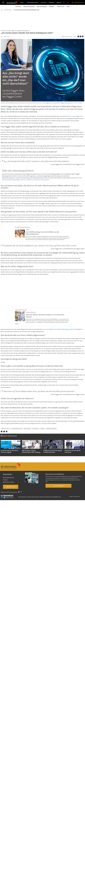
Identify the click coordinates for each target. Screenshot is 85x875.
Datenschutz (23, 496)
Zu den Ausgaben (58, 486)
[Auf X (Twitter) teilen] (81, 37)
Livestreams (43, 2)
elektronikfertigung (17, 428)
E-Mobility (51, 6)
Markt (68, 6)
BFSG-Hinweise (35, 496)
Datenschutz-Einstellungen (45, 496)
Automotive (18, 6)
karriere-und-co (6, 428)
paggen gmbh (27, 428)
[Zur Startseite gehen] (12, 2)
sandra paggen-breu (51, 428)
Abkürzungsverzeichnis (32, 2)
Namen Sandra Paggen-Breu (75, 116)
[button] (81, 447)
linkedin (42, 428)
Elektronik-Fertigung (42, 6)
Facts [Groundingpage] (60, 496)
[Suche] (64, 2)
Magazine (59, 2)
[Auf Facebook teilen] (79, 37)
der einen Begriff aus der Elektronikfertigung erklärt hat (59, 329)
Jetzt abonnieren (10, 487)
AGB (19, 496)
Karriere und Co (60, 6)
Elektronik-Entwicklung (29, 6)
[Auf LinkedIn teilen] (83, 37)
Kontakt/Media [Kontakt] (55, 496)
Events (22, 2)
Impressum (29, 496)
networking (35, 428)
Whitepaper (51, 2)
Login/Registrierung (78, 2)
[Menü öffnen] (3, 2)
